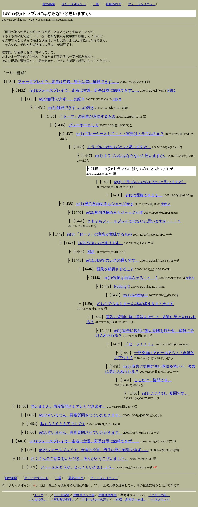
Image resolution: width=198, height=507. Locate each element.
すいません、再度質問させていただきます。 (68, 409)
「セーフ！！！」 (140, 346)
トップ (38, 497)
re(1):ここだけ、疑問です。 (165, 396)
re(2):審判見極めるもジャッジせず (114, 215)
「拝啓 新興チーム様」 (130, 501)
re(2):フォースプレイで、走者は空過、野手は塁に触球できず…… (94, 452)
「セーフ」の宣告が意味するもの (87, 119)
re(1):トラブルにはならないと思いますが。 (131, 158)
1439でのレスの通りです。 (100, 245)
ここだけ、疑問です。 (153, 382)
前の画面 (49, 4)
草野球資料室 (107, 497)
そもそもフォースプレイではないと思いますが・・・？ (134, 223)
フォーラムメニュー (142, 4)
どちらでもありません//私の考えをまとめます (135, 306)
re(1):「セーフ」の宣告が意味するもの (99, 237)
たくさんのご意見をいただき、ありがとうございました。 (80, 461)
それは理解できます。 (143, 197)
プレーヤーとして (84, 127)
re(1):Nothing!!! (135, 297)
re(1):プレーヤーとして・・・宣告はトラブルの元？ (120, 136)
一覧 (96, 4)
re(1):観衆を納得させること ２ (131, 280)
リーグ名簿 (61, 497)
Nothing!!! (122, 289)
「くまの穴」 (37, 501)
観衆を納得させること (115, 271)
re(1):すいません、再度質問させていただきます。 (80, 417)
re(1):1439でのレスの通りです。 (112, 263)
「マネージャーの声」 (94, 501)
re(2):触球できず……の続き (62, 101)
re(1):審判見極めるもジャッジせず (105, 206)
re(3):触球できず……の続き (71, 110)
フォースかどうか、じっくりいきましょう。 (77, 470)
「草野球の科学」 (63, 501)
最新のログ (113, 4)
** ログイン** (159, 501)
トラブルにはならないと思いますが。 (119, 149)
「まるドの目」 (159, 497)
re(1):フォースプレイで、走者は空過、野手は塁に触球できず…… (84, 93)
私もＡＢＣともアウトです (62, 426)
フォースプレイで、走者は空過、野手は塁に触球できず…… (68, 84)
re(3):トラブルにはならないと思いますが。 (150, 184)
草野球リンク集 (84, 497)
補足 (91, 254)
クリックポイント (74, 4)
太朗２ (171, 93)
